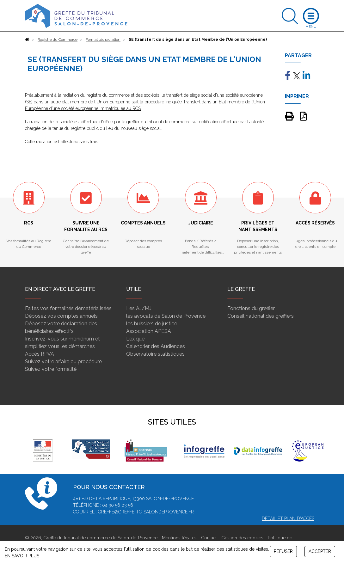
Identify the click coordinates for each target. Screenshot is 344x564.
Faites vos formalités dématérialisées (68, 308)
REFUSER (283, 551)
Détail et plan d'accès (288, 518)
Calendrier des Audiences (155, 346)
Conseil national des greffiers (260, 316)
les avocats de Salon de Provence (166, 316)
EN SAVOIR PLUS (22, 555)
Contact (209, 537)
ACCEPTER (320, 551)
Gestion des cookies (242, 537)
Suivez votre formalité (51, 369)
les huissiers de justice (151, 324)
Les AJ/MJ (138, 308)
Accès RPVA (39, 354)
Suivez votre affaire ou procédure (63, 362)
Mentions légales (179, 537)
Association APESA (148, 331)
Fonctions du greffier (251, 308)
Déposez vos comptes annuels (61, 316)
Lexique (135, 339)
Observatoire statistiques (155, 354)
